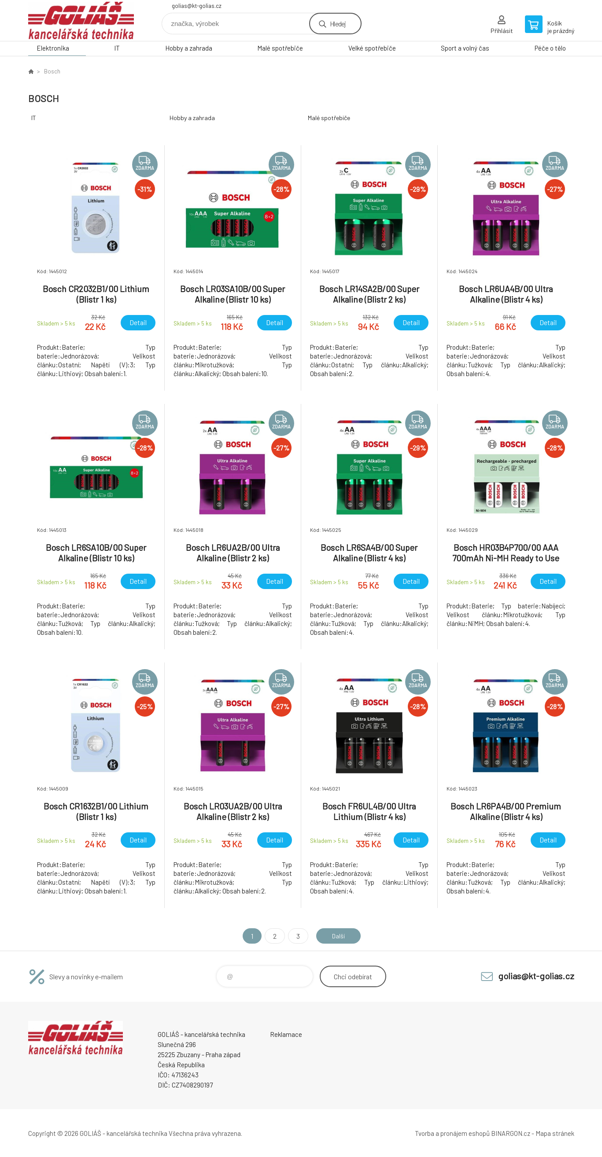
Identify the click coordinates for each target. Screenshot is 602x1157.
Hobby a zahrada (188, 48)
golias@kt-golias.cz (197, 5)
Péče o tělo (550, 48)
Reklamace (286, 1034)
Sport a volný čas (465, 48)
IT (117, 48)
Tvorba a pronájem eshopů (452, 1133)
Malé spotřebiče (280, 48)
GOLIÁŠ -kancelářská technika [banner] (81, 20)
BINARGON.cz (510, 1133)
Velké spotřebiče (372, 48)
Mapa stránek (555, 1133)
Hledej (338, 23)
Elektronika (53, 48)
